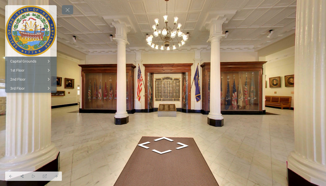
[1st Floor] (31, 70)
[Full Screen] (45, 176)
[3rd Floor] (31, 88)
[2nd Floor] (31, 79)
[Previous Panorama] (10, 176)
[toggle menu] (67, 9)
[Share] (22, 176)
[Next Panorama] (56, 176)
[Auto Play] (33, 176)
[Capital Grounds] (31, 61)
